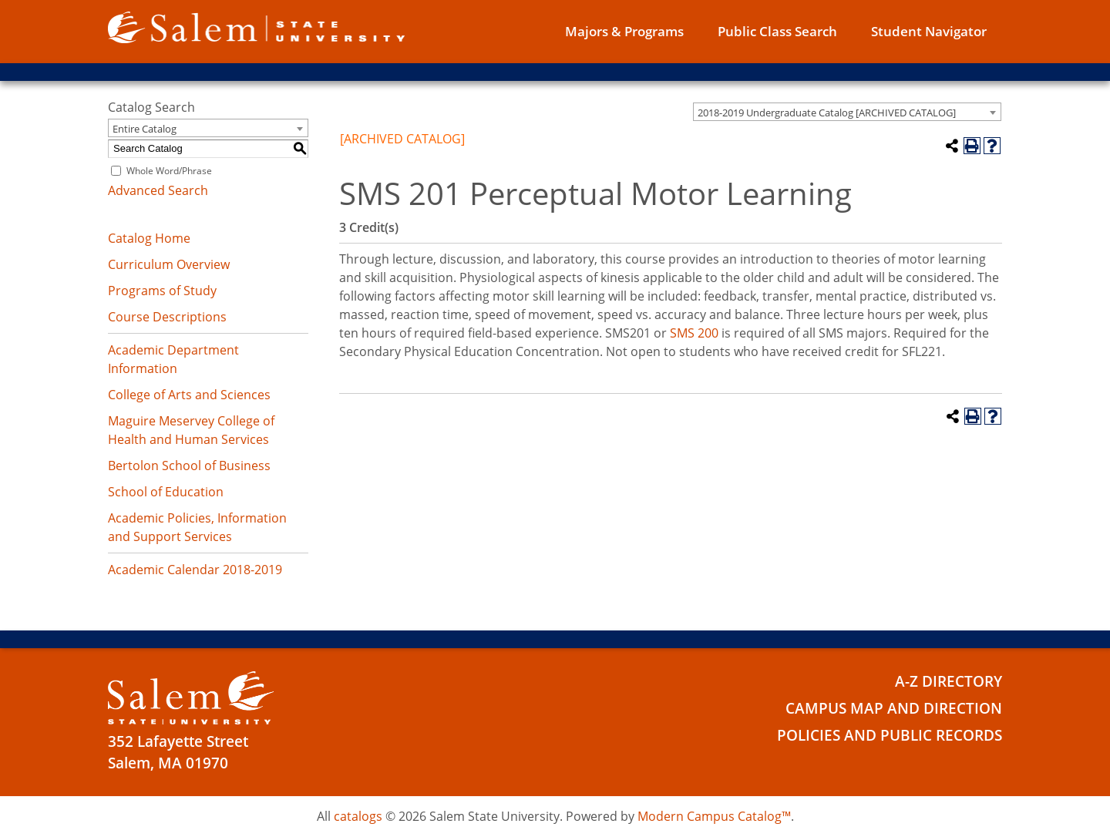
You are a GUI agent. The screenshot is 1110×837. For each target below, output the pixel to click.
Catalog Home (149, 238)
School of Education (166, 491)
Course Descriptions (167, 316)
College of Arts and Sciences (189, 394)
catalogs (358, 816)
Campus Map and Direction (893, 708)
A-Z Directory (948, 681)
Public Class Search (777, 31)
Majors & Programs (624, 31)
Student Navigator (929, 31)
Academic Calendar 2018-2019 (195, 569)
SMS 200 (694, 332)
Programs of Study (162, 290)
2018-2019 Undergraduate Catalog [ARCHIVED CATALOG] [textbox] (827, 112)
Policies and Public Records (889, 735)
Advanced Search (158, 190)
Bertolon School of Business (189, 465)
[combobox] (847, 112)
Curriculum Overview (169, 264)
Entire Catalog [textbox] (145, 129)
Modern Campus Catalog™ (714, 816)
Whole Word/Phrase (169, 170)
